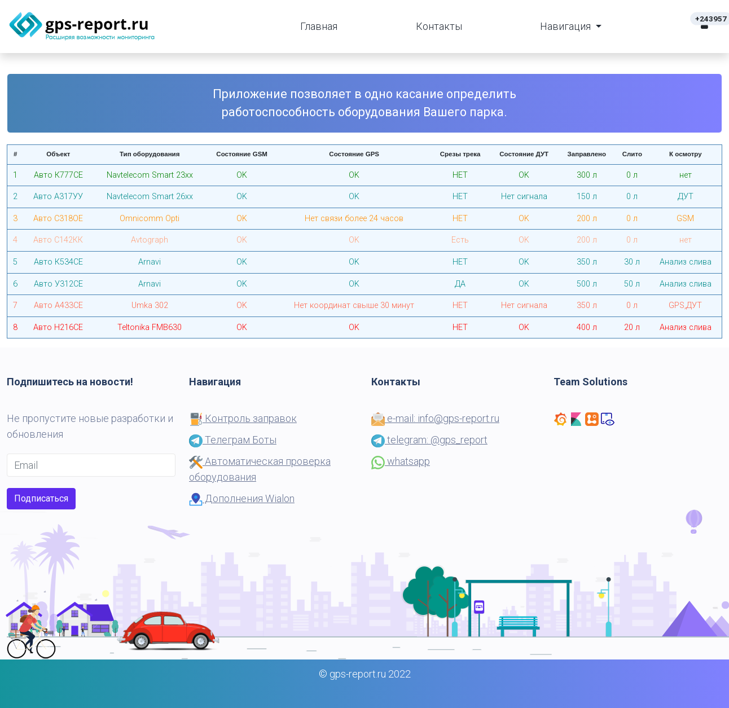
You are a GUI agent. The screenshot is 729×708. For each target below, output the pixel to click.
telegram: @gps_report (429, 440)
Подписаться (41, 498)
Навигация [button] (566, 26)
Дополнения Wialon (242, 498)
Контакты (439, 26)
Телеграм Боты (232, 440)
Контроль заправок (243, 418)
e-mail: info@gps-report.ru (435, 418)
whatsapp (400, 461)
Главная (318, 26)
